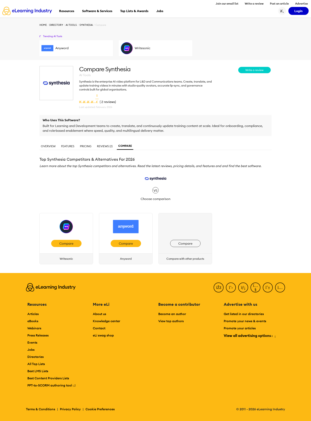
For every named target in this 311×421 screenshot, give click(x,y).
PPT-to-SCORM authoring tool (51, 385)
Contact (99, 328)
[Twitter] (231, 287)
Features (67, 146)
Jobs (31, 350)
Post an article (279, 3)
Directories (35, 357)
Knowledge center (106, 321)
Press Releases (38, 335)
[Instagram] (280, 287)
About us (99, 314)
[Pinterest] (268, 287)
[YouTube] (255, 287)
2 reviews (108, 102)
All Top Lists (36, 364)
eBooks (32, 321)
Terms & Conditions (40, 409)
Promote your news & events (245, 321)
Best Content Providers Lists (48, 378)
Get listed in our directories (244, 314)
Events (32, 342)
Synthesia (86, 24)
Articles (33, 314)
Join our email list (227, 3)
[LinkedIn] (243, 287)
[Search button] (282, 11)
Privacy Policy (70, 409)
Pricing (85, 146)
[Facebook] (219, 287)
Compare (125, 146)
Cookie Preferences (100, 409)
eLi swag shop (103, 335)
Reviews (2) (105, 146)
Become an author (172, 314)
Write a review (254, 3)
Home (43, 24)
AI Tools (71, 24)
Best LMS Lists (37, 371)
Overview (48, 146)
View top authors (171, 321)
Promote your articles (240, 328)
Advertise (301, 3)
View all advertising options (249, 335)
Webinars (34, 328)
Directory (56, 24)
